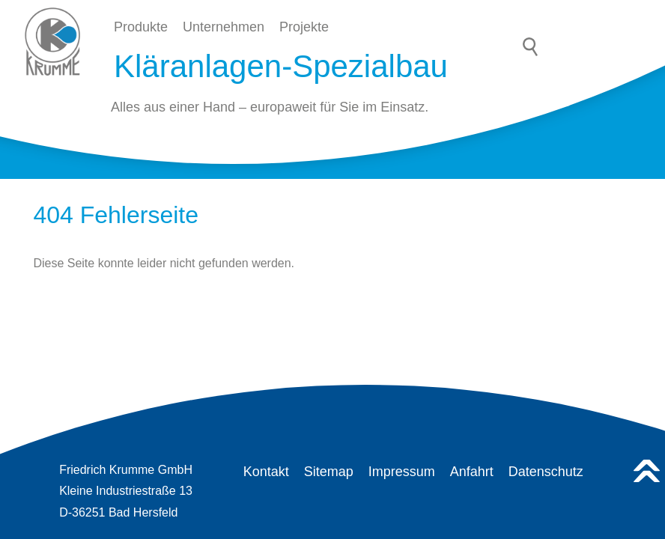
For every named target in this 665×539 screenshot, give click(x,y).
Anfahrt (472, 471)
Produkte (141, 26)
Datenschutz (545, 471)
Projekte (304, 26)
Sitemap (328, 471)
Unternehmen (223, 26)
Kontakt (266, 471)
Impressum (401, 471)
